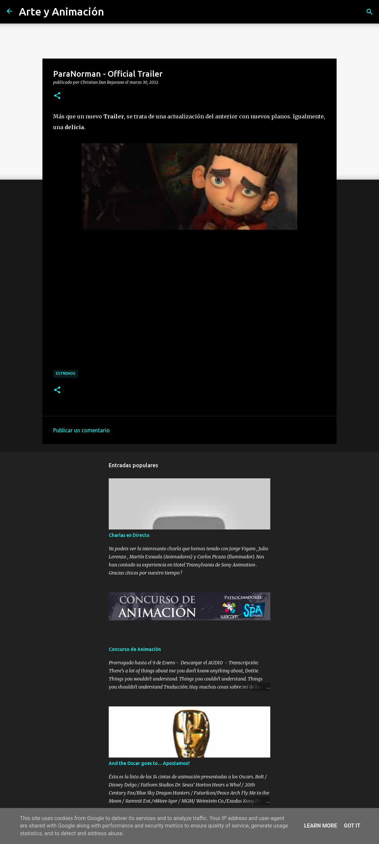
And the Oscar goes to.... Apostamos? (149, 763)
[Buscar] (370, 12)
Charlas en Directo (129, 535)
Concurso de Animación (135, 649)
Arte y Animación (61, 11)
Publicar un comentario (81, 430)
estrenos (65, 373)
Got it (352, 825)
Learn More (320, 825)
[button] (57, 95)
